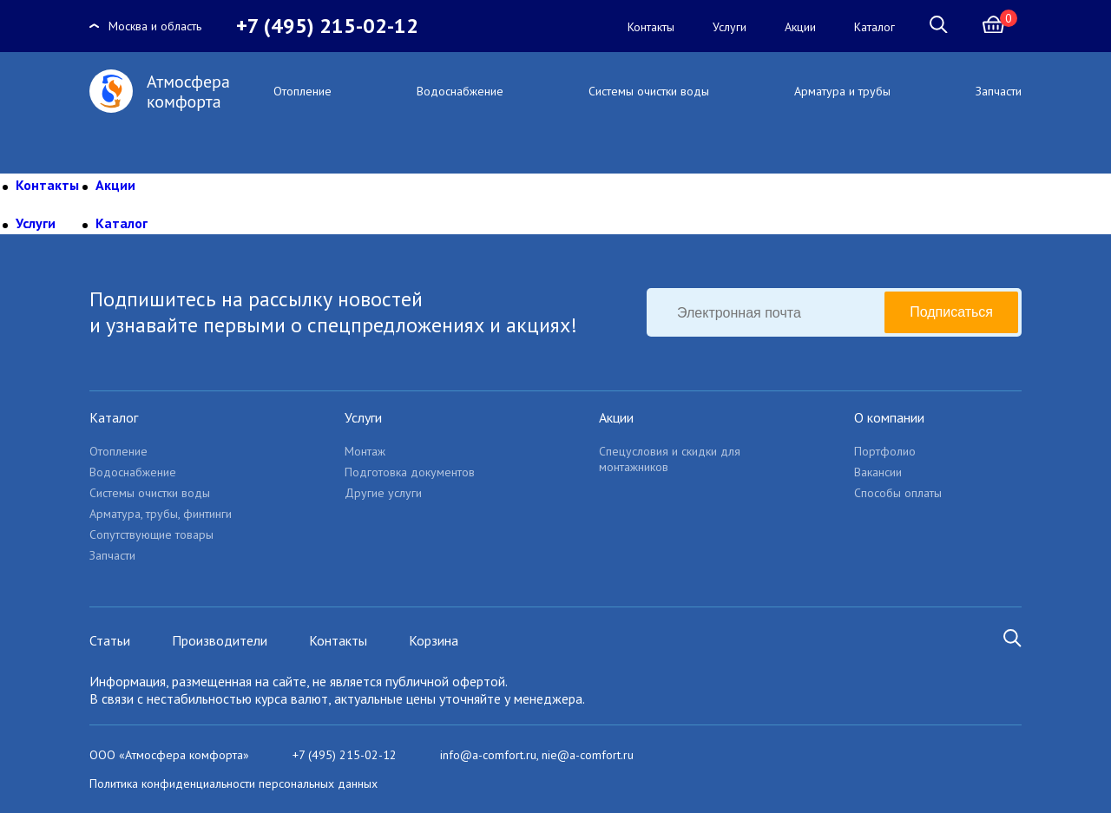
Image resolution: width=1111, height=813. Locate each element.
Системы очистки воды (648, 91)
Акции (800, 27)
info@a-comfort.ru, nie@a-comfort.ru (537, 755)
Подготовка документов (410, 472)
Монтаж (365, 451)
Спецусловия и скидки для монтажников (669, 459)
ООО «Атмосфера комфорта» (169, 755)
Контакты (651, 27)
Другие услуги (383, 493)
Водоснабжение (460, 91)
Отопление (302, 91)
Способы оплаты (898, 493)
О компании (889, 417)
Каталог (874, 27)
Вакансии (878, 472)
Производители (219, 640)
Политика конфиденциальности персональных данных (233, 783)
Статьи (109, 640)
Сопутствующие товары (151, 534)
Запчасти (999, 91)
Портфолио (885, 451)
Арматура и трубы (842, 91)
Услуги (729, 27)
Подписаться (951, 312)
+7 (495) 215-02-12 (327, 26)
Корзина (433, 640)
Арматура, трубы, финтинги (160, 513)
